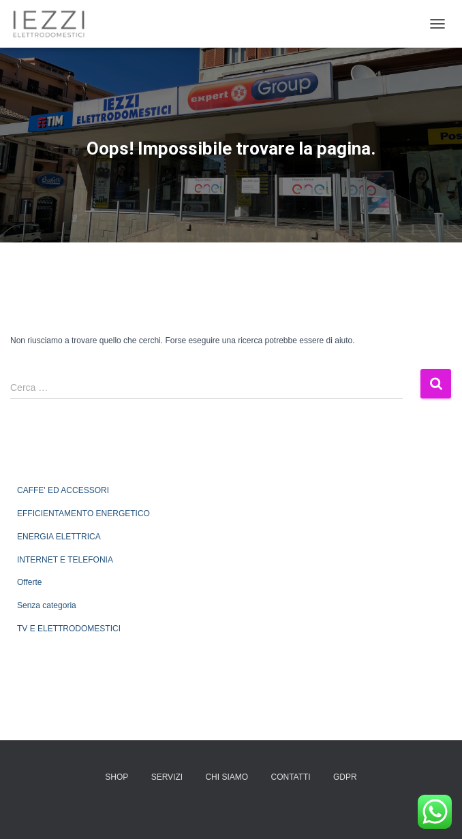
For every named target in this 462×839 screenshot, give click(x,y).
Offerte (29, 582)
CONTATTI (290, 777)
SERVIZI (167, 777)
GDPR (345, 777)
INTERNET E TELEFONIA (65, 560)
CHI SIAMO (226, 777)
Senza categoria (46, 605)
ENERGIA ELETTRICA (59, 536)
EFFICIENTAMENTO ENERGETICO (83, 513)
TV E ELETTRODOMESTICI (69, 628)
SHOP (116, 777)
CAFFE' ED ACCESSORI (63, 490)
